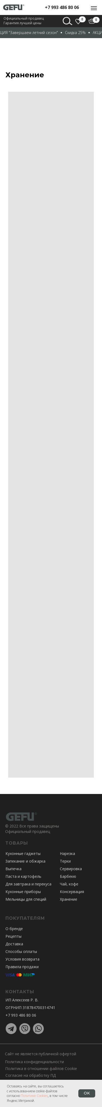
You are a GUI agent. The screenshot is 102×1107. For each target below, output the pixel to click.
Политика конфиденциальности (34, 1061)
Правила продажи (22, 966)
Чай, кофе (69, 884)
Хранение (68, 899)
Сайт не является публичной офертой (40, 1053)
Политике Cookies (34, 1095)
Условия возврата (22, 959)
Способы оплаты (21, 951)
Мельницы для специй (25, 899)
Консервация (72, 891)
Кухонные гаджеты (23, 853)
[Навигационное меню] (94, 8)
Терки (65, 861)
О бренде (14, 928)
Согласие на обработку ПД (30, 1075)
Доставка (14, 943)
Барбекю (68, 876)
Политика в (15, 1068)
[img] (91, 21)
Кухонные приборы (23, 891)
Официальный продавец (27, 831)
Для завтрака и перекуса (28, 884)
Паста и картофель (23, 876)
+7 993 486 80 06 (62, 7)
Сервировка (71, 868)
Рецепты (13, 936)
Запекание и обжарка (25, 861)
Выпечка (13, 868)
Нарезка (67, 853)
